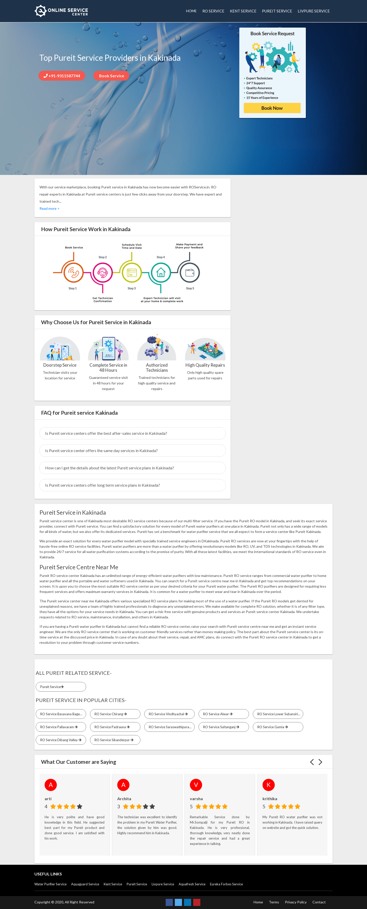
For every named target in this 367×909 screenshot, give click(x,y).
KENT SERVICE (243, 11)
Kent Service (113, 884)
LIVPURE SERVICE (314, 11)
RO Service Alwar (217, 714)
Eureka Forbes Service (226, 884)
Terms (274, 902)
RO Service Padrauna (111, 727)
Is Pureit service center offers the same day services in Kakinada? (101, 450)
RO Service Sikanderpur (113, 740)
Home (258, 902)
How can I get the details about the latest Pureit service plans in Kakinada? (109, 467)
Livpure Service (163, 884)
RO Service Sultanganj (220, 727)
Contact (319, 902)
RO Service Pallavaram (58, 727)
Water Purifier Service (50, 884)
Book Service (111, 75)
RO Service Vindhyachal (167, 714)
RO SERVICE (213, 11)
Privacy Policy (296, 902)
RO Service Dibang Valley (60, 740)
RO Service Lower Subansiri (279, 714)
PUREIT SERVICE (277, 11)
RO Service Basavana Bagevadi (62, 714)
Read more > (50, 208)
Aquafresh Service (192, 884)
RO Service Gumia (272, 727)
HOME (191, 11)
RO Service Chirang (110, 714)
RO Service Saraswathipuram (171, 727)
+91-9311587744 (62, 75)
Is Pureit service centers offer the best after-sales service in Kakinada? (106, 433)
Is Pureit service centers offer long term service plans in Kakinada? (102, 485)
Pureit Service (51, 687)
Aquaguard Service (85, 884)
